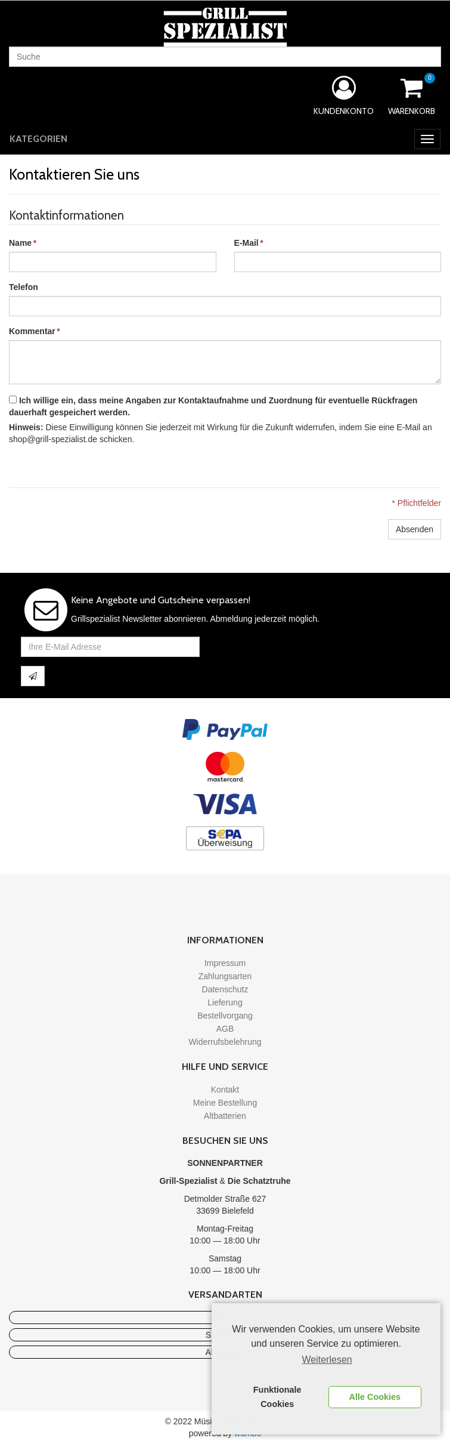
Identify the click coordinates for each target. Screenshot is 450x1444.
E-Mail (246, 243)
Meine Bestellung (225, 1102)
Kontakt (225, 1089)
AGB (225, 1028)
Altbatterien (225, 1116)
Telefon (23, 287)
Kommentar (32, 331)
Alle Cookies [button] (375, 1397)
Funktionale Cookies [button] (277, 1397)
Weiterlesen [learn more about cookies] (327, 1359)
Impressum (225, 963)
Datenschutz (225, 989)
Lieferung (224, 1002)
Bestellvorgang (225, 1015)
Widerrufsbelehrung (224, 1042)
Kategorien (38, 138)
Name (20, 243)
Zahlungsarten (225, 976)
